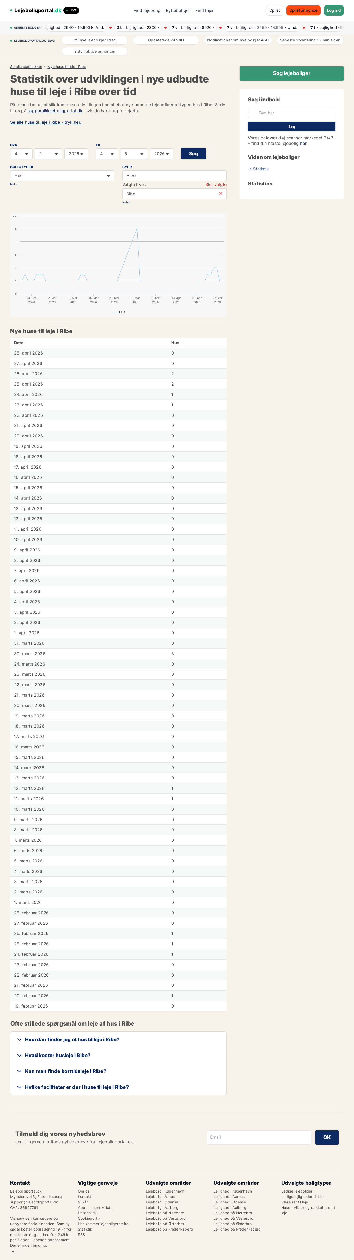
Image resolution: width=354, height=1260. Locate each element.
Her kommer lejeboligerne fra (103, 1223)
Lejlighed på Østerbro (232, 1223)
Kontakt (84, 1196)
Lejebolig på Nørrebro (165, 1213)
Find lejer (204, 10)
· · (74, 27)
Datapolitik (87, 1213)
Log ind (334, 10)
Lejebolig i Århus (160, 1196)
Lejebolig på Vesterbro (165, 1218)
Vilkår (83, 1202)
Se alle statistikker (26, 67)
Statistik (85, 1229)
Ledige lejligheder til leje (302, 1196)
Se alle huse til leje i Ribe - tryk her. (45, 122)
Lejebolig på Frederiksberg (169, 1229)
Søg (193, 153)
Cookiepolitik (89, 1218)
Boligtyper (21, 167)
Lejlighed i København (232, 1191)
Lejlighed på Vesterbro (233, 1218)
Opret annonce (303, 10)
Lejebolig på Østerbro (165, 1223)
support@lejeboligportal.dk (55, 110)
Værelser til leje (294, 1202)
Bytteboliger (178, 10)
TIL (98, 145)
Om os (83, 1191)
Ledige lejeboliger (297, 1191)
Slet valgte (216, 184)
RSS (81, 1234)
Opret (274, 10)
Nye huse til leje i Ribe (66, 67)
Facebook (13, 1251)
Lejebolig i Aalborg (162, 1207)
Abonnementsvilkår (95, 1207)
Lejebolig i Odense (162, 1202)
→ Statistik (258, 168)
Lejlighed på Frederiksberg (237, 1229)
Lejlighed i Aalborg (229, 1207)
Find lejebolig (147, 10)
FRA (13, 145)
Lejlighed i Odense (229, 1202)
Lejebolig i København (165, 1191)
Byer (127, 167)
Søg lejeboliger (291, 73)
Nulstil (14, 184)
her (303, 143)
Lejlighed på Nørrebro (232, 1213)
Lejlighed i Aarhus (229, 1196)
